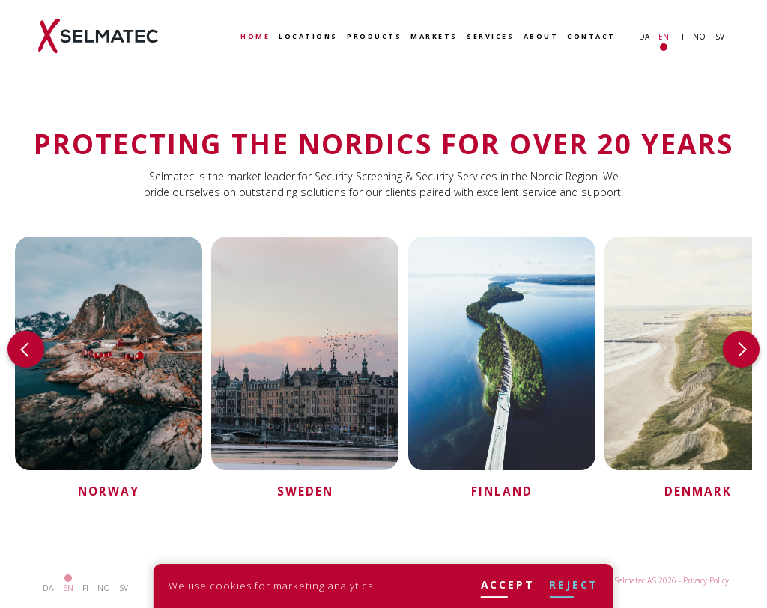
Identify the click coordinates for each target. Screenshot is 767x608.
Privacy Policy (706, 580)
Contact (591, 37)
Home (255, 37)
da (644, 36)
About (541, 37)
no (699, 36)
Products (374, 37)
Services (490, 37)
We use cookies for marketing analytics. (272, 585)
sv (719, 36)
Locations (308, 37)
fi (681, 36)
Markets (434, 37)
